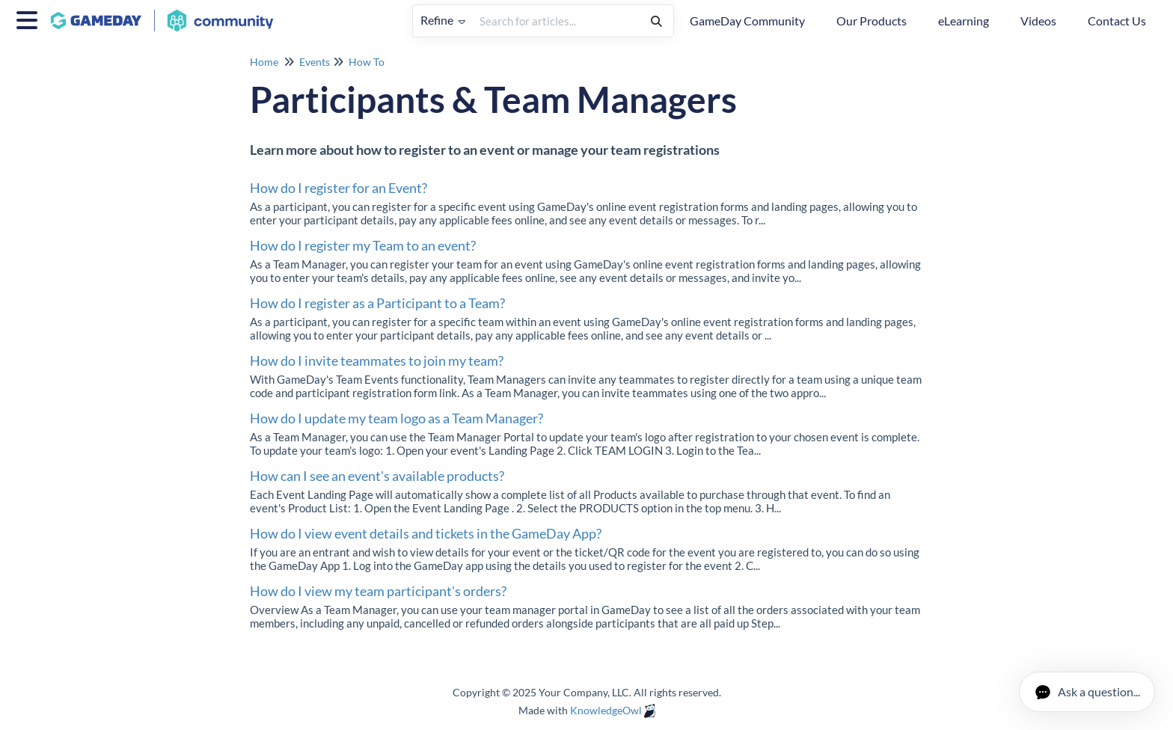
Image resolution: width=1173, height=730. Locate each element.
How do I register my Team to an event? (363, 245)
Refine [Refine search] (442, 20)
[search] (556, 21)
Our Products (871, 20)
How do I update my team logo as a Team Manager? (396, 418)
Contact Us (1117, 20)
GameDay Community (747, 20)
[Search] (656, 21)
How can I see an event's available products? (377, 475)
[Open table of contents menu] (30, 18)
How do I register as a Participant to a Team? (377, 303)
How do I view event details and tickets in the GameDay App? (425, 533)
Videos (1038, 20)
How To (367, 61)
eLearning (963, 20)
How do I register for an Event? (338, 188)
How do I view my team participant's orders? (378, 591)
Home (264, 61)
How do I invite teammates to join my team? (376, 360)
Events (314, 61)
